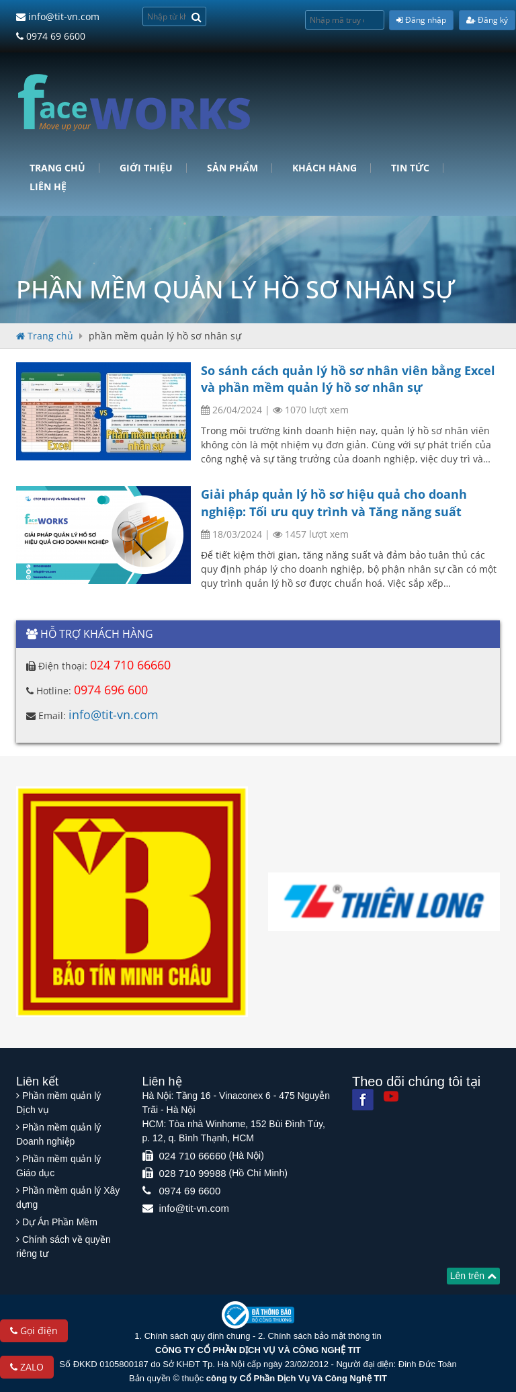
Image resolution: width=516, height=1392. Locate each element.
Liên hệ (48, 187)
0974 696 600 (111, 690)
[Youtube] (391, 1096)
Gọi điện (34, 1330)
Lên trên (473, 1275)
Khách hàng (324, 168)
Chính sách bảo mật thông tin (324, 1336)
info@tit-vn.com (57, 16)
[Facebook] (363, 1099)
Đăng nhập (421, 20)
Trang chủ (57, 168)
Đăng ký (487, 20)
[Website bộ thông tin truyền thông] (258, 1314)
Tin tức (410, 168)
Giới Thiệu (146, 168)
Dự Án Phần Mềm (59, 1222)
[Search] (196, 16)
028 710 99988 (192, 1173)
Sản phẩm (232, 168)
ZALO (27, 1366)
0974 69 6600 (50, 36)
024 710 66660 (130, 665)
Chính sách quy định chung (197, 1336)
